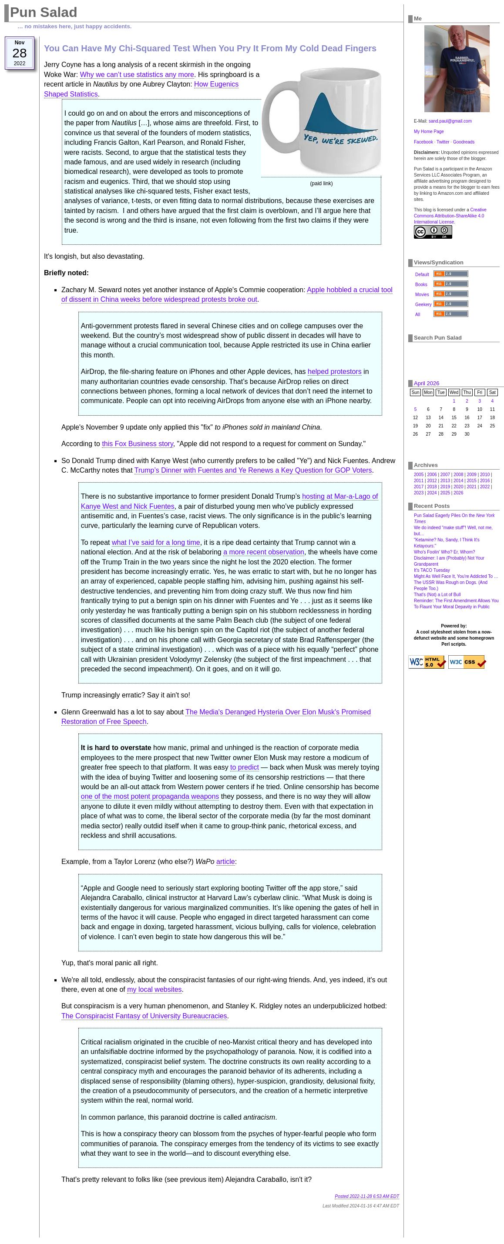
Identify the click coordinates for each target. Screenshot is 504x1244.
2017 (418, 486)
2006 (432, 474)
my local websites (154, 989)
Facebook (423, 142)
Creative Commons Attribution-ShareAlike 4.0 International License (450, 215)
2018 (432, 486)
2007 (445, 474)
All (417, 314)
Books (421, 284)
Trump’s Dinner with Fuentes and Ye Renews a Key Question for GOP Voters (253, 470)
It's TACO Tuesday (432, 570)
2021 (472, 486)
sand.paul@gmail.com (450, 121)
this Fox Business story (137, 443)
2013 (445, 480)
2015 (472, 480)
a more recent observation (263, 552)
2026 (458, 492)
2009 (472, 474)
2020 (458, 486)
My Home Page (429, 131)
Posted (367, 1196)
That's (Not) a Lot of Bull (437, 594)
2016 (485, 480)
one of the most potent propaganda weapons (150, 796)
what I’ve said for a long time (156, 542)
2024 (432, 492)
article (225, 861)
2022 (485, 486)
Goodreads (463, 142)
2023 (418, 492)
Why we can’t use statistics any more (137, 74)
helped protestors (335, 371)
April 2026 (427, 383)
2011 (418, 480)
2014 (458, 480)
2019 (445, 486)
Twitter (443, 142)
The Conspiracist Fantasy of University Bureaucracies (144, 1016)
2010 (485, 474)
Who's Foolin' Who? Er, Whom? (444, 552)
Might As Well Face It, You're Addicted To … (456, 576)
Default (422, 274)
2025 (445, 492)
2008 (458, 474)
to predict (244, 767)
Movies (422, 294)
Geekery (423, 304)
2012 (432, 480)
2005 (418, 474)
